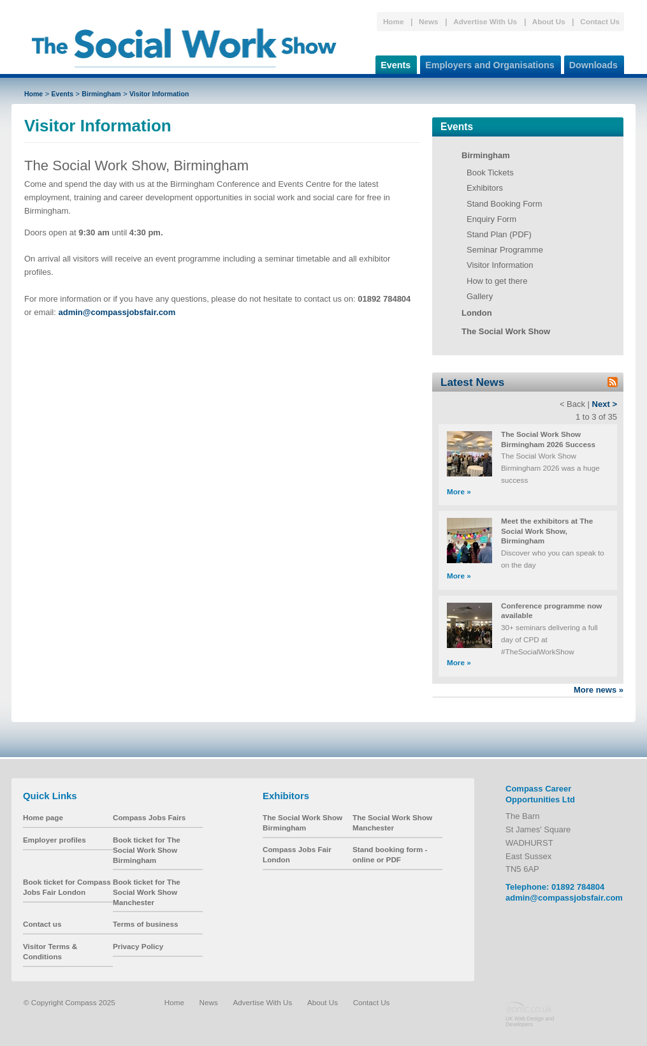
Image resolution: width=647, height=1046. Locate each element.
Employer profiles (54, 840)
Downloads (591, 62)
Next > (604, 404)
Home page (43, 817)
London (477, 313)
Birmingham (101, 94)
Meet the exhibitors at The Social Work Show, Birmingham (547, 531)
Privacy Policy (138, 946)
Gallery (480, 296)
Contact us (42, 924)
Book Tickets (490, 172)
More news (598, 690)
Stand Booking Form (504, 204)
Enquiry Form (491, 219)
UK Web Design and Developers (529, 1021)
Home (393, 21)
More (459, 491)
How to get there (497, 281)
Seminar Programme (505, 249)
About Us (548, 21)
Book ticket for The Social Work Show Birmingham (146, 850)
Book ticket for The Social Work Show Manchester (146, 892)
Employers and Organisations (487, 62)
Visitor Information (159, 94)
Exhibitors (485, 188)
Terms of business (145, 924)
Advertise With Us (485, 21)
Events (393, 62)
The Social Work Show (506, 331)
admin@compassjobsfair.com (564, 897)
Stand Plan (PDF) (499, 234)
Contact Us (600, 21)
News (429, 21)
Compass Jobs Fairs (149, 817)
